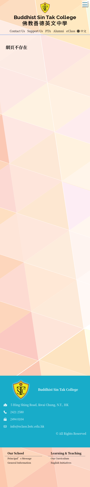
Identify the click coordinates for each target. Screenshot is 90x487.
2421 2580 (17, 412)
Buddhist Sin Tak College (45, 17)
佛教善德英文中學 (45, 23)
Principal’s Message (20, 459)
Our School (16, 454)
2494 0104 (17, 419)
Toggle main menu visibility (85, 3)
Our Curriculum (60, 459)
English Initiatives (61, 463)
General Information (19, 463)
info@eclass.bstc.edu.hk (27, 426)
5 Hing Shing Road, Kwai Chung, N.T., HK (39, 405)
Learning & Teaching (66, 454)
